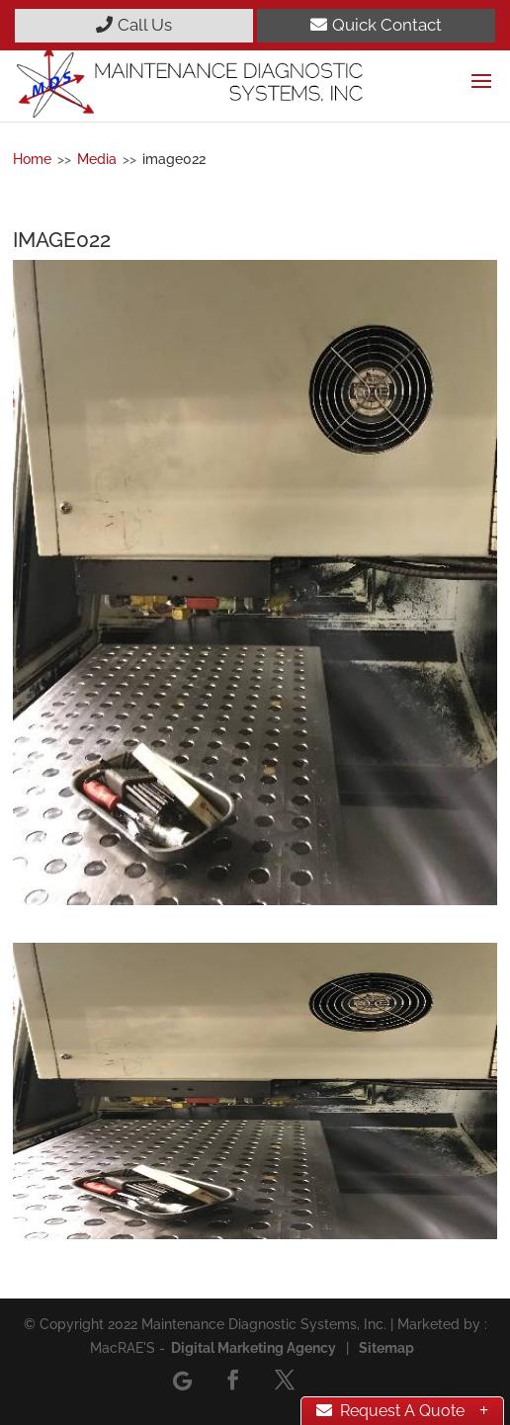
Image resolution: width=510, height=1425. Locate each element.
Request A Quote (390, 1410)
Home (32, 159)
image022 (174, 159)
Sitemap (386, 1348)
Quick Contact (376, 25)
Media (97, 159)
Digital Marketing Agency (253, 1348)
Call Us (134, 25)
